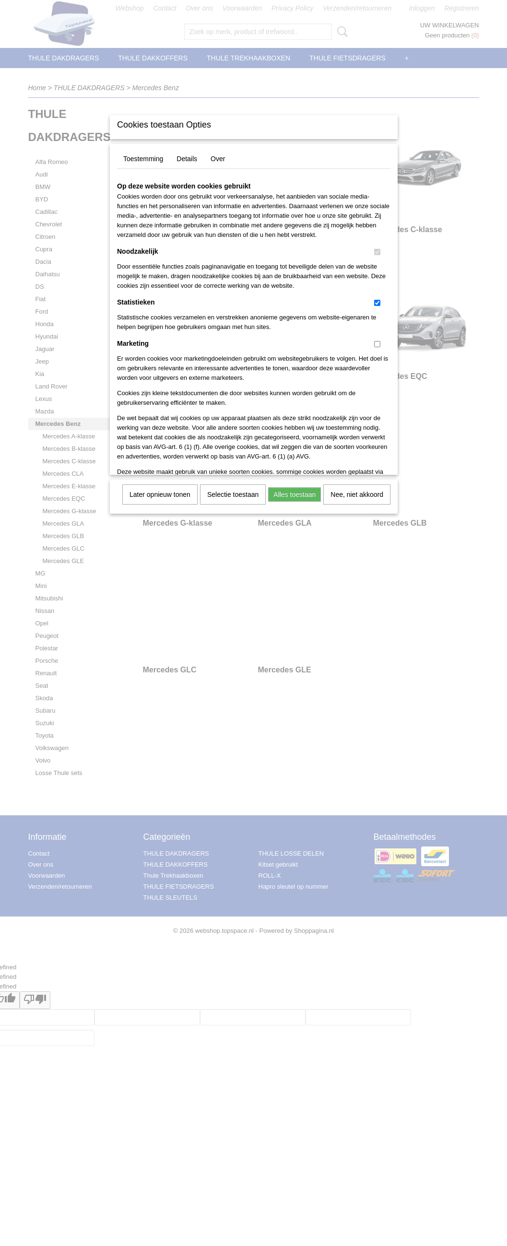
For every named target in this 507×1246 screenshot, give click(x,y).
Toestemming (143, 159)
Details (187, 159)
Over (218, 159)
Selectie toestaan (233, 494)
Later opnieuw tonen (160, 494)
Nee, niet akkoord (356, 494)
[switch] (377, 252)
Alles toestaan (294, 494)
